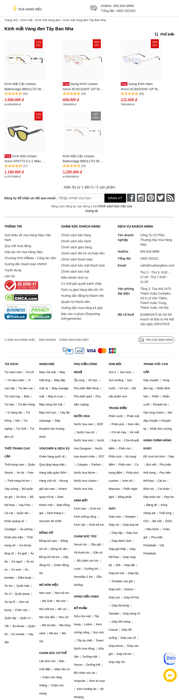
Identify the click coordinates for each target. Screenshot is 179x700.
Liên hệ (9, 276)
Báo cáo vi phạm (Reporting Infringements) (80, 316)
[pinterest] (151, 198)
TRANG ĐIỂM (118, 408)
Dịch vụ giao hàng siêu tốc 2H (82, 289)
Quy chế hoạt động (17, 246)
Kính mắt (26, 20)
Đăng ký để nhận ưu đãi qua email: (26, 198)
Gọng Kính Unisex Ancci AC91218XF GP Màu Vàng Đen (83, 87)
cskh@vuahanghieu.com (157, 265)
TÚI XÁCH (11, 364)
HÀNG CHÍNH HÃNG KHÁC (157, 444)
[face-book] (131, 198)
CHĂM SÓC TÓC (85, 536)
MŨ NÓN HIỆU (48, 584)
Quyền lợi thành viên (75, 302)
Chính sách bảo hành (76, 241)
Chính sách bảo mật (75, 271)
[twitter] (161, 198)
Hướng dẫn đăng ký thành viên (82, 296)
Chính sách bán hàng (76, 235)
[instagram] (141, 198)
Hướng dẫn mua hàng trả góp (82, 308)
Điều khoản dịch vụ (74, 277)
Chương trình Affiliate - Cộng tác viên (30, 258)
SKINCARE (46, 364)
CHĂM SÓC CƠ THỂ (53, 653)
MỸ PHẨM (80, 608)
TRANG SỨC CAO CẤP (155, 368)
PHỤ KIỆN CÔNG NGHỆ (85, 368)
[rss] (170, 198)
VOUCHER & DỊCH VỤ (54, 448)
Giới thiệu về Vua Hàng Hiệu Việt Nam (27, 237)
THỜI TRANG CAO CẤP (17, 452)
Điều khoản (47, 339)
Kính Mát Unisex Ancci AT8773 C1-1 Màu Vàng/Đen (22, 159)
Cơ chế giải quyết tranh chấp (81, 283)
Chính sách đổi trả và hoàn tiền (83, 253)
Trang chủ (11, 20)
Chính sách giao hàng (76, 247)
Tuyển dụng (12, 270)
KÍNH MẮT (81, 500)
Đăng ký (115, 198)
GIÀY (112, 508)
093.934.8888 (123, 6)
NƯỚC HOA (82, 416)
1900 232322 (126, 11)
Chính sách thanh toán (77, 259)
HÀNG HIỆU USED (86, 596)
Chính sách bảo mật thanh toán (83, 265)
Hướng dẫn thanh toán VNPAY (25, 264)
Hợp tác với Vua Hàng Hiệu (23, 252)
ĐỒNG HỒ (46, 532)
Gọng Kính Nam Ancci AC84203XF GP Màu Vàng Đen (141, 87)
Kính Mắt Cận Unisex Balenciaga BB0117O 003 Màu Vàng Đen (23, 87)
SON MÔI (115, 364)
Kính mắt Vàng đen (47, 20)
